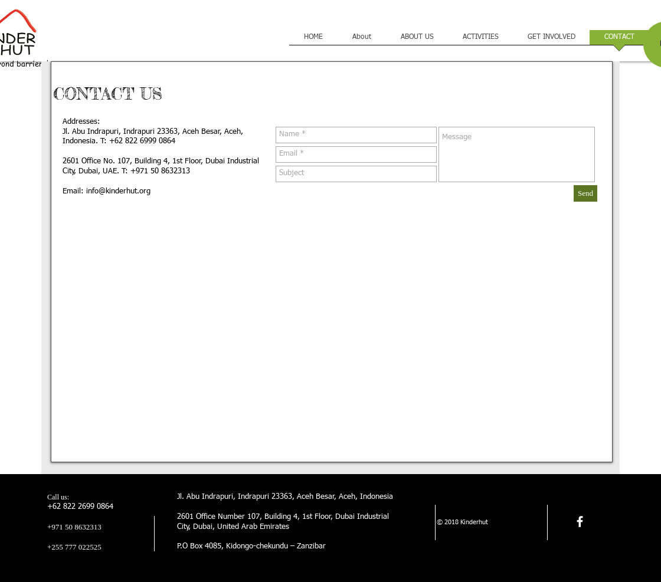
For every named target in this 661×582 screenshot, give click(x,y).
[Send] (585, 193)
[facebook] (579, 521)
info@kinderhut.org (118, 191)
